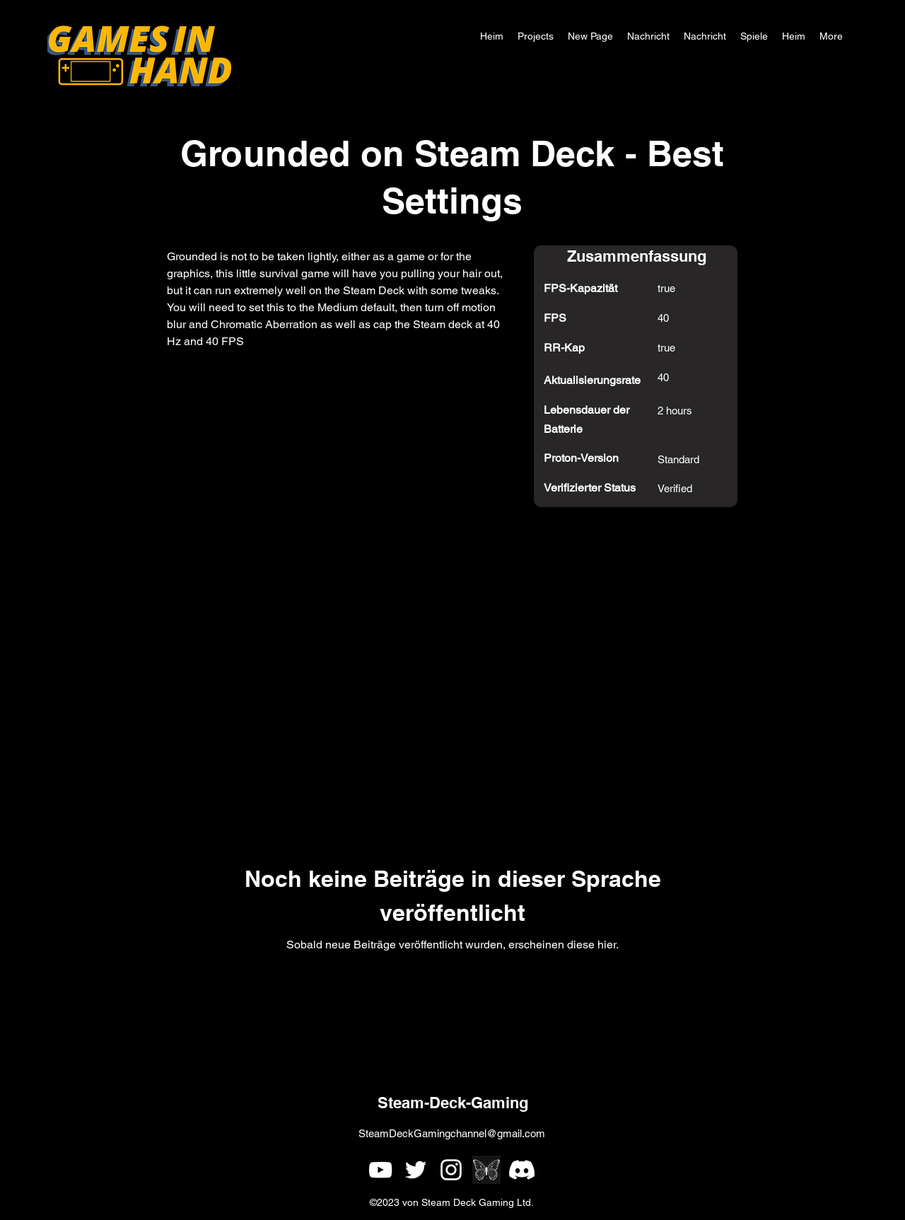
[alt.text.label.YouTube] (380, 1170)
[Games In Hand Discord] (522, 1170)
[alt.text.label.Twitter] (416, 1170)
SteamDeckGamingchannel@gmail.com (451, 1133)
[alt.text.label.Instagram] (451, 1170)
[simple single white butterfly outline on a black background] (486, 1170)
